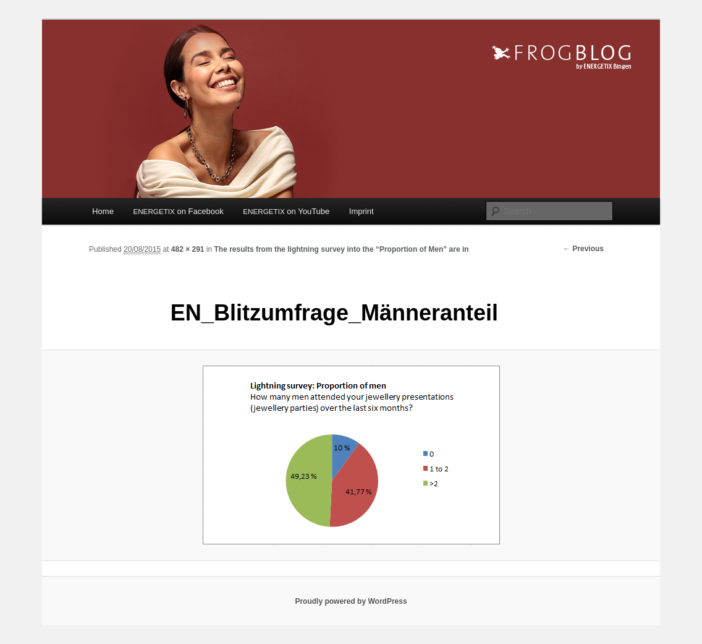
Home (103, 211)
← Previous (583, 248)
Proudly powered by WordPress (351, 601)
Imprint (361, 211)
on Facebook (178, 211)
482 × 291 (188, 249)
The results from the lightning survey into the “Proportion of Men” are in (341, 249)
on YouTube (286, 211)
